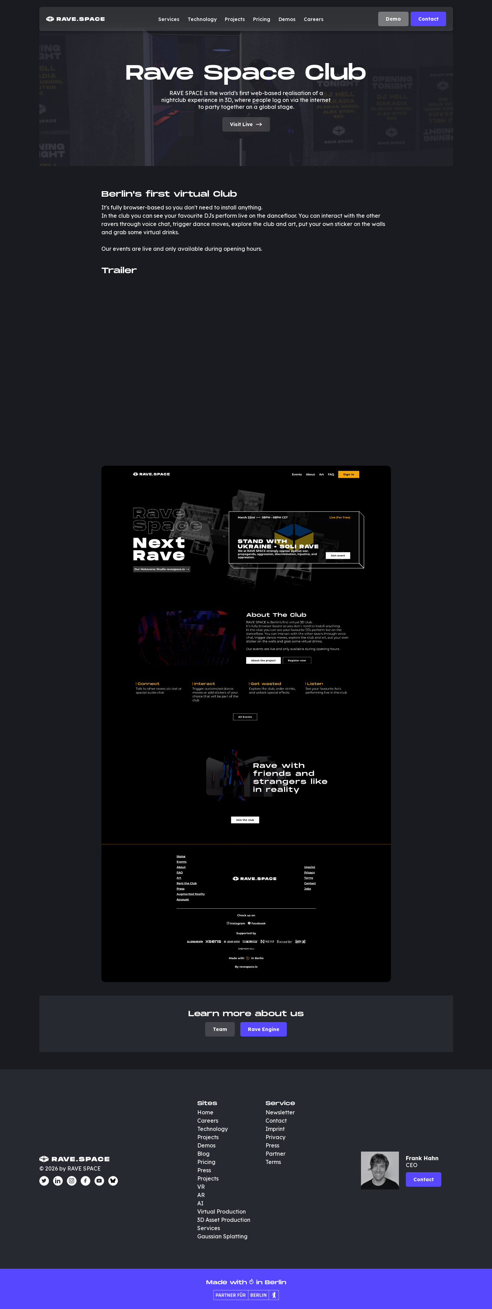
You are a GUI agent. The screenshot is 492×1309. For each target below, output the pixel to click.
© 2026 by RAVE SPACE (70, 1168)
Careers (313, 19)
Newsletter (280, 1112)
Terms (273, 1161)
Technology (202, 19)
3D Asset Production (224, 1219)
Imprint (275, 1128)
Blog (203, 1153)
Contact (428, 19)
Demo (393, 19)
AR (201, 1195)
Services (168, 19)
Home (205, 1112)
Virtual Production (221, 1211)
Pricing (261, 19)
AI (200, 1203)
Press (204, 1170)
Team (220, 1029)
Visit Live (246, 124)
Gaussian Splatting (222, 1236)
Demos (287, 19)
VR (201, 1186)
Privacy (275, 1137)
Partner (275, 1153)
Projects (235, 19)
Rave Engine (263, 1029)
